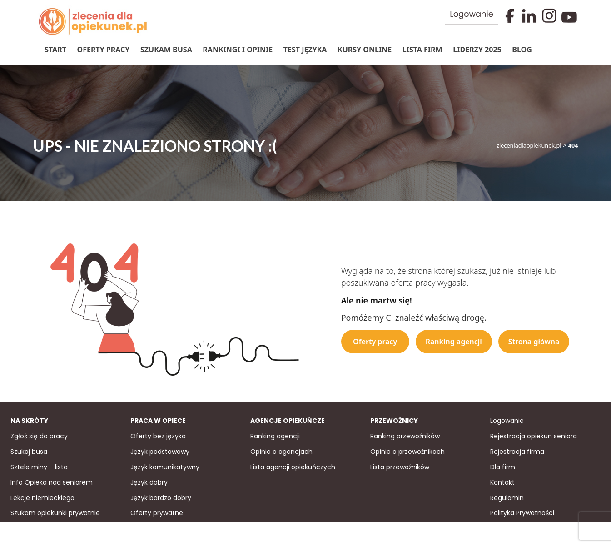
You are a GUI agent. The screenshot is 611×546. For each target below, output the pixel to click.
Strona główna (534, 341)
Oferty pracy (103, 50)
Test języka (305, 50)
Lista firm (422, 50)
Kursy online (364, 50)
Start (55, 50)
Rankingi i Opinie (238, 50)
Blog (522, 50)
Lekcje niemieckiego (42, 496)
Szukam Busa (166, 50)
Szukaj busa (28, 450)
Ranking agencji (454, 341)
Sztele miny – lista (39, 466)
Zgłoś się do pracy (39, 435)
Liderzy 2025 (477, 50)
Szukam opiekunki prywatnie (55, 512)
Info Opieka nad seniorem (51, 481)
